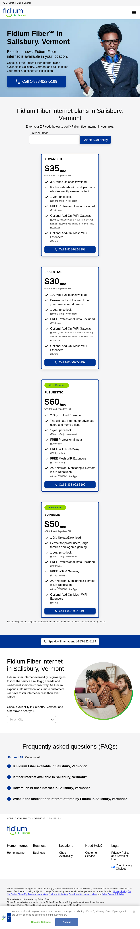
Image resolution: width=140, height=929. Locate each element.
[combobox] (27, 718)
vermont (39, 817)
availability (24, 817)
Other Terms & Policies (113, 893)
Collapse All (32, 756)
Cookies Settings (41, 922)
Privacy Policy (120, 890)
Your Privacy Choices (121, 866)
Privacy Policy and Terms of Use (120, 854)
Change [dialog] (27, 3)
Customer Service (91, 853)
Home (10, 817)
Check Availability (66, 853)
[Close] (134, 912)
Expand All (15, 756)
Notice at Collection (58, 893)
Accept (67, 922)
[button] (52, 718)
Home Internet (16, 851)
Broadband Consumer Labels (83, 893)
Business (39, 851)
